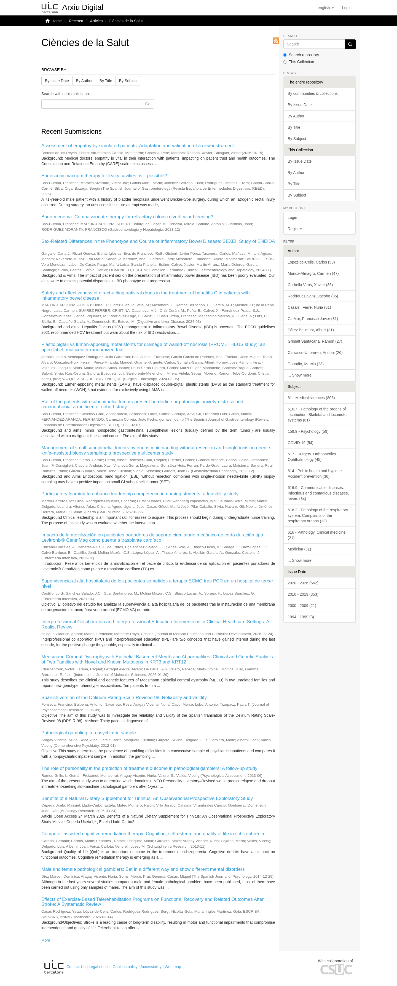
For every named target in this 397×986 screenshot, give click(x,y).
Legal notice (99, 966)
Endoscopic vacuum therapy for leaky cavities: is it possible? (104, 175)
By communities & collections (313, 93)
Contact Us (75, 966)
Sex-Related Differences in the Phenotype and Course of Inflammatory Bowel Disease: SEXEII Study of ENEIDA (158, 241)
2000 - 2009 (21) (302, 605)
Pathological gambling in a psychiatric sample (88, 732)
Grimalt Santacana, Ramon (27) (315, 341)
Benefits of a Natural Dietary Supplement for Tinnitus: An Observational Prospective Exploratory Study (147, 798)
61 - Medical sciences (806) (311, 398)
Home (57, 21)
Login (292, 217)
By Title (106, 81)
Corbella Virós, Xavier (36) (310, 285)
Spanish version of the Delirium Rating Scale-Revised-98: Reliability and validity (124, 697)
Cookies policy (125, 966)
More (45, 940)
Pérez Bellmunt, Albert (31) (311, 330)
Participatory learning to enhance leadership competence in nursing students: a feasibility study (139, 493)
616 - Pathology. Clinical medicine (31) (317, 535)
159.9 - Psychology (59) (308, 431)
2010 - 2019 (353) (303, 594)
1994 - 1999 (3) (301, 617)
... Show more (300, 375)
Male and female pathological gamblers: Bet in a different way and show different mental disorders (143, 869)
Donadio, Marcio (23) (306, 364)
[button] (325, 7)
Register (295, 229)
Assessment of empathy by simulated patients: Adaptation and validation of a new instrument (137, 145)
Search (290, 36)
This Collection (298, 62)
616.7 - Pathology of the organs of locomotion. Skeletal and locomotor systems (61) (318, 414)
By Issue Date (57, 81)
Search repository (301, 55)
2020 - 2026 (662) (303, 583)
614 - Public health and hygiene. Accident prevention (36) (315, 474)
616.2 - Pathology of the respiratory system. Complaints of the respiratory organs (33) (318, 515)
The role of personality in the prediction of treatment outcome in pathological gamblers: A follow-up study (149, 768)
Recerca (76, 21)
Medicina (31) (299, 549)
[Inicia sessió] (347, 7)
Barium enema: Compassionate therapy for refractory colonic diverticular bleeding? (127, 216)
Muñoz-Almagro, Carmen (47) (313, 273)
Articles (96, 21)
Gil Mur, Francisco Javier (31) (313, 318)
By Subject (128, 81)
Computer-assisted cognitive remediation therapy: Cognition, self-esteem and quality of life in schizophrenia (152, 833)
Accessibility (151, 966)
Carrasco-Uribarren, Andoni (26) (315, 352)
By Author (84, 81)
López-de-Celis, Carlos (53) (311, 262)
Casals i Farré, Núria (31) (309, 307)
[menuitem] (347, 7)
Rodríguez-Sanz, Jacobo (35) (313, 296)
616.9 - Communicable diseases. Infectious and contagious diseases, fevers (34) (318, 493)
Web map (173, 966)
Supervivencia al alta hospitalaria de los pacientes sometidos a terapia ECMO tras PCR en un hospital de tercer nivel (157, 583)
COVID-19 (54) (300, 442)
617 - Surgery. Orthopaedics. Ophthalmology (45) (312, 457)
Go (148, 104)
